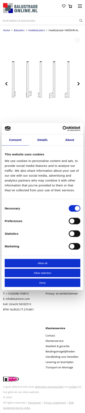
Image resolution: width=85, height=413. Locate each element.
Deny (42, 282)
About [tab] (69, 140)
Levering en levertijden (60, 362)
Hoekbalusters (36, 30)
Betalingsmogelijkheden (60, 351)
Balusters (19, 30)
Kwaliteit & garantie (58, 346)
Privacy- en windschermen (62, 293)
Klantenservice (54, 341)
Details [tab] (42, 140)
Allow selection (42, 272)
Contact (50, 335)
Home (6, 30)
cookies (72, 387)
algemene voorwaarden (49, 387)
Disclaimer (34, 402)
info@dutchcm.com (18, 299)
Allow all (42, 263)
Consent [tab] (15, 140)
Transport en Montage (59, 367)
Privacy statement (55, 402)
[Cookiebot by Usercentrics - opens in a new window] (62, 128)
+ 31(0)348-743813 (17, 293)
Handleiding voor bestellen (62, 357)
